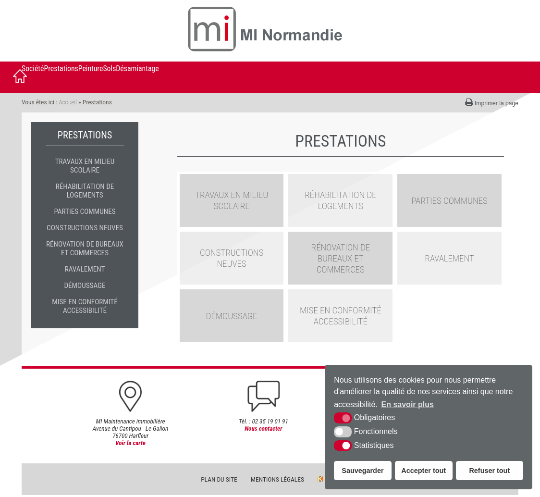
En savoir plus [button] (407, 404)
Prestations (61, 68)
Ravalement (85, 269)
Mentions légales (277, 481)
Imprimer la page (491, 102)
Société (33, 68)
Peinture (90, 68)
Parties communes (84, 211)
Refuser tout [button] (489, 470)
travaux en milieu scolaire (85, 165)
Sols (109, 68)
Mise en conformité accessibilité (85, 306)
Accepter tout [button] (423, 470)
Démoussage (84, 285)
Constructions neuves (85, 228)
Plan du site (219, 481)
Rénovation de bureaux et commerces (84, 248)
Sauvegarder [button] (362, 470)
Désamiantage (137, 68)
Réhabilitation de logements (85, 190)
